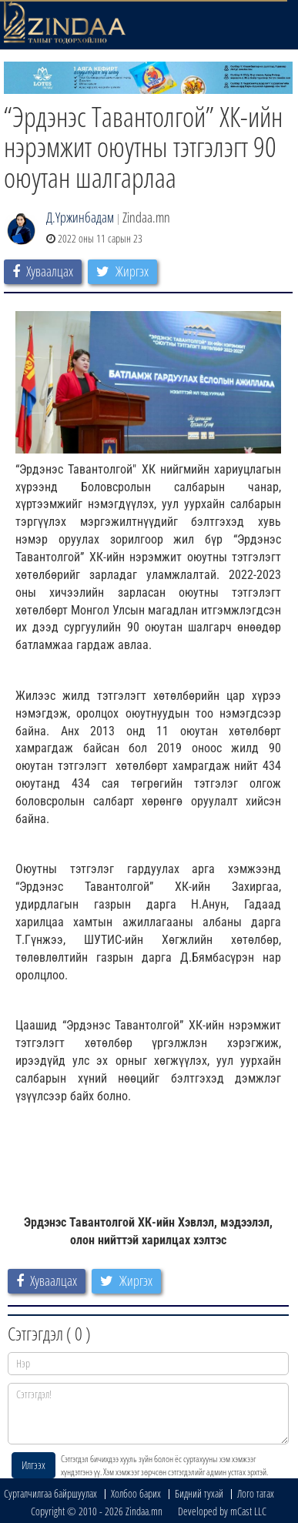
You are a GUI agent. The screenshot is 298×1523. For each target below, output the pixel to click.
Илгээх (33, 1465)
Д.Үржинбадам (80, 217)
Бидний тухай (199, 1493)
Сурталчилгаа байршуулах (50, 1493)
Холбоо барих (136, 1493)
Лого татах (255, 1493)
